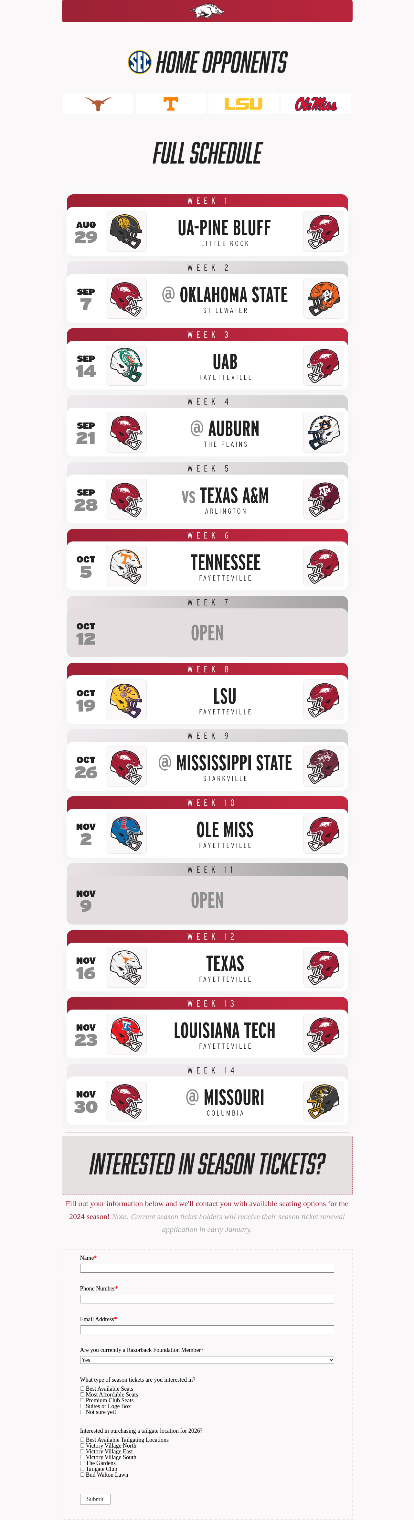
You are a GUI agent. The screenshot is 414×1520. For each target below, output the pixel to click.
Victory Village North (111, 1445)
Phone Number (99, 1289)
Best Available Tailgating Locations (127, 1440)
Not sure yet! (101, 1412)
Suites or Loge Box (108, 1406)
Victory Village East (109, 1451)
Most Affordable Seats (112, 1394)
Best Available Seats (109, 1389)
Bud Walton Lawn (107, 1475)
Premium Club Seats (110, 1400)
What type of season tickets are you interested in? (138, 1380)
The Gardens (101, 1463)
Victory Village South (111, 1457)
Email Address (98, 1319)
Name (88, 1258)
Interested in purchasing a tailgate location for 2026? (141, 1431)
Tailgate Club (101, 1469)
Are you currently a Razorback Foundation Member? (142, 1350)
